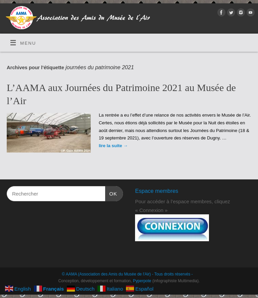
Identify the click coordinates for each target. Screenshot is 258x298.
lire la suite (113, 145)
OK (111, 193)
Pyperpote (142, 281)
